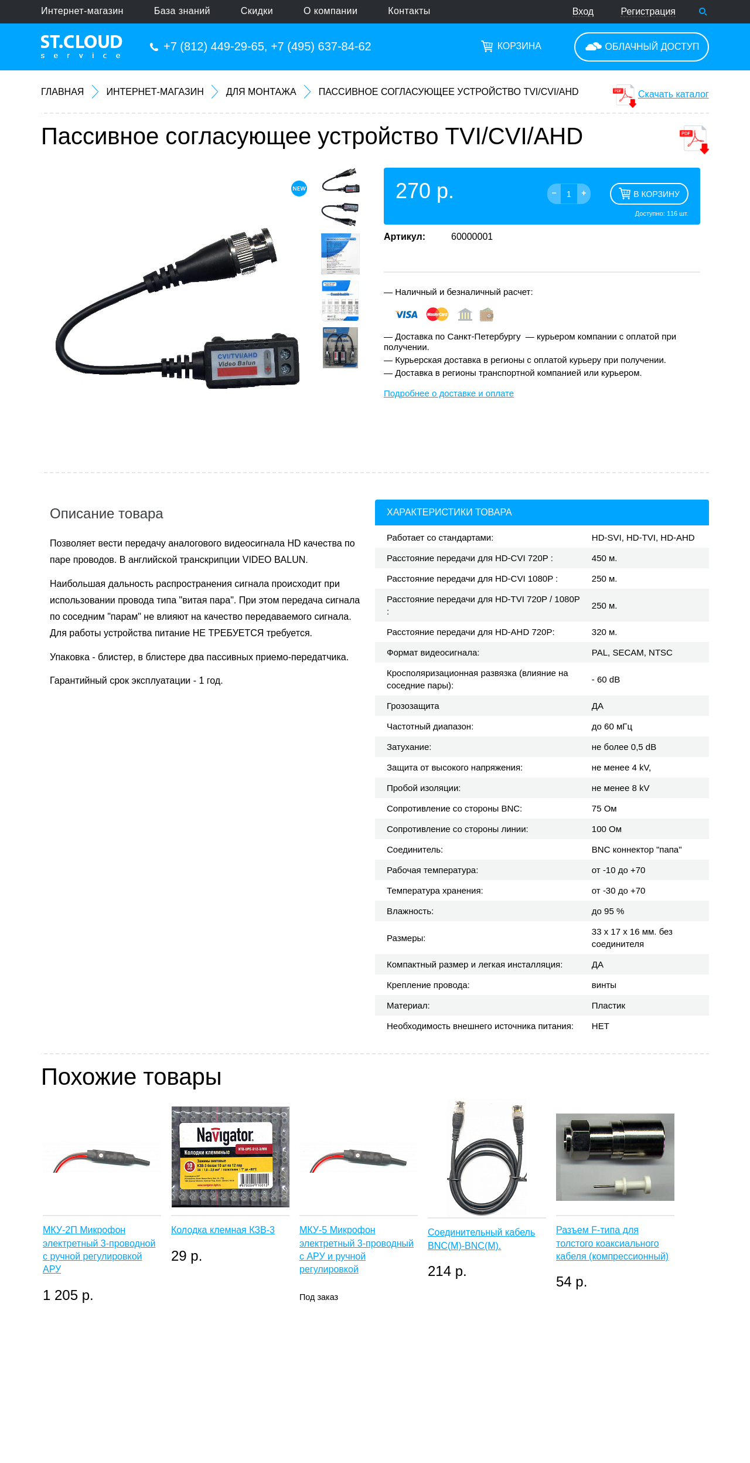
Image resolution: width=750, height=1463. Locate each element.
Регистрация (648, 11)
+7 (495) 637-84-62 (321, 46)
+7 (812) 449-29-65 (213, 46)
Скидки (257, 11)
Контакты (409, 11)
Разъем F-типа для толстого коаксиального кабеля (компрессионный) (612, 1243)
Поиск (703, 11)
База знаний (182, 11)
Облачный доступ (652, 47)
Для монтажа (261, 92)
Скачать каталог (673, 94)
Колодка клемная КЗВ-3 (223, 1230)
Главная (62, 92)
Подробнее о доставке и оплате (449, 393)
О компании (330, 11)
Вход (583, 11)
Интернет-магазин (82, 11)
